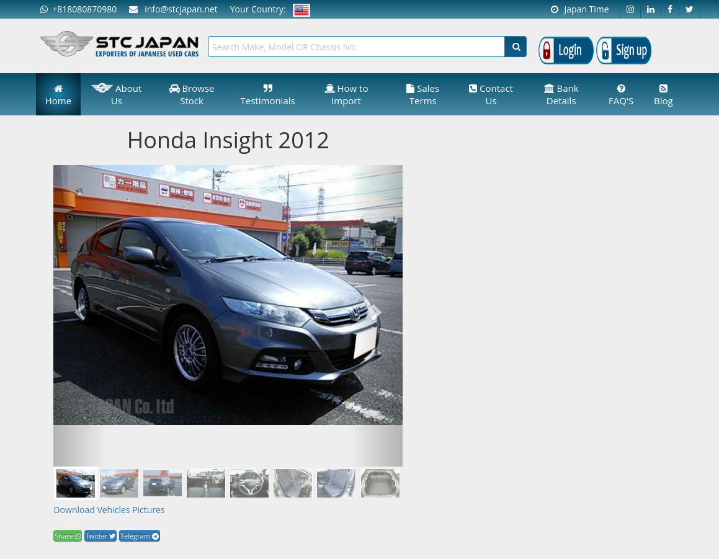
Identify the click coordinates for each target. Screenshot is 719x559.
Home (58, 95)
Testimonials (268, 95)
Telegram (139, 535)
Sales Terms (422, 94)
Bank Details (561, 94)
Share (67, 535)
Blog (663, 95)
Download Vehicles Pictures (108, 510)
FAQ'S (621, 95)
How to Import (346, 94)
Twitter (101, 535)
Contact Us (491, 94)
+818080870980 (78, 9)
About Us (116, 94)
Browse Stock (192, 94)
